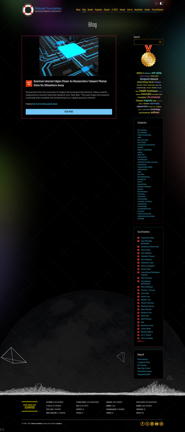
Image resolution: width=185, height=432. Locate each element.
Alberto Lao (146, 300)
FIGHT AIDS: (50, 409)
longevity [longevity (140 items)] (148, 100)
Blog (84, 9)
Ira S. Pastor (146, 335)
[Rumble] (161, 424)
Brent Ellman (146, 319)
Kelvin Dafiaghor (148, 266)
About (78, 9)
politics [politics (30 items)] (141, 104)
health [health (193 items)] (142, 91)
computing (141, 204)
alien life (141, 155)
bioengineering (143, 177)
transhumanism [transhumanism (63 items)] (144, 113)
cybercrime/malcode (146, 216)
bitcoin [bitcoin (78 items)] (151, 82)
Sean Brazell (146, 309)
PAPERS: (79, 413)
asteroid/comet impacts (147, 162)
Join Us (129, 9)
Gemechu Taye (147, 263)
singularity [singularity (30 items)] (158, 107)
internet (43, 104)
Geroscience (142, 359)
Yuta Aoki (145, 293)
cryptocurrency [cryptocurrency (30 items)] (151, 85)
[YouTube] (157, 424)
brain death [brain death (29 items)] (139, 85)
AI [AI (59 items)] (143, 73)
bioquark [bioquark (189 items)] (145, 79)
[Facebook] (142, 424)
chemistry (141, 196)
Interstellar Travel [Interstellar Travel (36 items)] (157, 94)
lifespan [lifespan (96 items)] (139, 100)
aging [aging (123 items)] (139, 73)
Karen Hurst (35, 104)
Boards (90, 9)
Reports (107, 9)
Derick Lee (145, 296)
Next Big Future (143, 368)
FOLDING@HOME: (112, 409)
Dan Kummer (146, 278)
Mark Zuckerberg (144, 150)
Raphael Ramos (147, 306)
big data (140, 174)
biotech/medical (144, 187)
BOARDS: (139, 406)
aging (139, 152)
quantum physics (52, 104)
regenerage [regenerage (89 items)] (154, 103)
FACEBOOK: (50, 402)
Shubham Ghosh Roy (150, 247)
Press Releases (157, 9)
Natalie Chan (146, 312)
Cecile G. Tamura (148, 290)
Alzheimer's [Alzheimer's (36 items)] (147, 73)
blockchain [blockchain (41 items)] (158, 82)
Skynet (140, 147)
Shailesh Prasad (148, 256)
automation (142, 169)
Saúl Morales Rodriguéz (146, 242)
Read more (69, 112)
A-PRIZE (115, 9)
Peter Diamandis (144, 135)
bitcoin (140, 189)
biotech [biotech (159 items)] (154, 79)
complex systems (144, 201)
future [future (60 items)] (154, 88)
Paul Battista (146, 259)
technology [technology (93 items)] (155, 109)
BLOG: (78, 406)
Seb (142, 322)
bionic (140, 182)
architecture (142, 159)
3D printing (142, 130)
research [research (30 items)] (151, 107)
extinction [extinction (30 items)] (148, 88)
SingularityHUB (143, 374)
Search (160, 42)
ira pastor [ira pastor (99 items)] (142, 97)
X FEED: (49, 406)
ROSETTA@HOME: (52, 413)
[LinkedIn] (152, 424)
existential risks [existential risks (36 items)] (141, 88)
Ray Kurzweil (142, 140)
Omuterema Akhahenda (146, 282)
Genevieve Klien (147, 238)
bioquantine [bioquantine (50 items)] (154, 76)
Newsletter (138, 9)
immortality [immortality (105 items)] (146, 94)
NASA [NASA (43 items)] (154, 101)
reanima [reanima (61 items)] (146, 104)
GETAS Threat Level (30, 407)
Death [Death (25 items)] (160, 85)
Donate (122, 9)
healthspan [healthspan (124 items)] (152, 91)
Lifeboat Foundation (36, 423)
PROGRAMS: (140, 409)
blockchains (142, 191)
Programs (98, 9)
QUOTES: (138, 413)
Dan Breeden (146, 253)
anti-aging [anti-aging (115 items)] (157, 73)
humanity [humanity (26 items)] (160, 91)
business (141, 194)
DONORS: (109, 406)
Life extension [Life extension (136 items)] (153, 97)
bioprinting (141, 184)
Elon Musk (141, 142)
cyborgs (140, 218)
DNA (139, 137)
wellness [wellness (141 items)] (155, 112)
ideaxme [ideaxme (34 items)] (138, 94)
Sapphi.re (59, 423)
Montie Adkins (147, 332)
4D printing (142, 132)
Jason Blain (146, 329)
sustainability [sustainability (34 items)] (146, 110)
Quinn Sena (146, 250)
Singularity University (146, 145)
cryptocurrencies (144, 214)
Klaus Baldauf (147, 287)
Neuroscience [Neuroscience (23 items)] (159, 101)
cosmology (142, 206)
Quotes (147, 9)
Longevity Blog (143, 362)
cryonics (140, 211)
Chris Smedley (147, 338)
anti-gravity (142, 157)
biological (141, 179)
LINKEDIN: (109, 402)
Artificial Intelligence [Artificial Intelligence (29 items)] (145, 76)
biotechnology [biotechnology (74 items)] (142, 82)
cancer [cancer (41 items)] (145, 85)
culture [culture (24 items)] (156, 85)
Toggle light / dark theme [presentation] (161, 3)
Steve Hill (145, 316)
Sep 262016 (29, 83)
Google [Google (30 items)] (137, 91)
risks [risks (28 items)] (154, 107)
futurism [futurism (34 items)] (159, 88)
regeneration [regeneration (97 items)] (142, 106)
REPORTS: (79, 409)
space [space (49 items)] (140, 110)
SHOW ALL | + (141, 341)
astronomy (141, 164)
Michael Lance (147, 325)
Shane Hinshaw (147, 303)
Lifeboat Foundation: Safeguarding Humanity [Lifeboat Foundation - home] (42, 9)
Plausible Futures (144, 371)
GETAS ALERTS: (140, 402)
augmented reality (144, 167)
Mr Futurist (142, 365)
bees (139, 172)
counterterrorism (144, 209)
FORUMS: (109, 413)
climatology (142, 199)
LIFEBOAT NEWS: (82, 402)
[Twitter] (147, 424)
